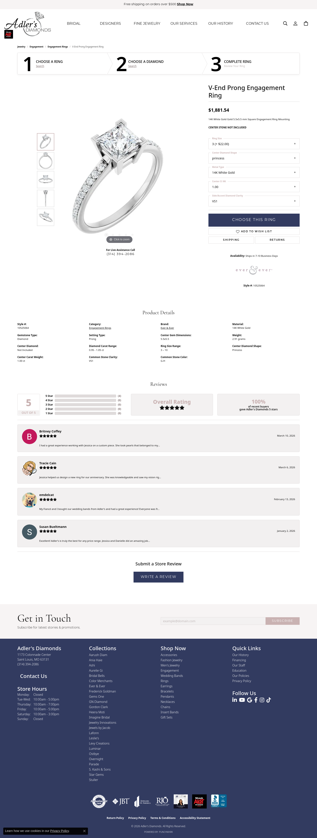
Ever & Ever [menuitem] (97, 686)
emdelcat (46, 495)
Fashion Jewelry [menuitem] (171, 660)
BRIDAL (73, 24)
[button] (285, 23)
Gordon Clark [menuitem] (98, 707)
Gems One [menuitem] (96, 696)
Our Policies (240, 676)
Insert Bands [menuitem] (170, 712)
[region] (119, 180)
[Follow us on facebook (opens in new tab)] (256, 700)
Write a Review (158, 577)
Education (239, 670)
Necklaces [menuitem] (168, 702)
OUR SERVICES (183, 24)
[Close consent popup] (84, 831)
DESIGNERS (110, 24)
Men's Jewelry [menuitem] (170, 665)
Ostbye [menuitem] (94, 754)
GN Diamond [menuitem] (98, 702)
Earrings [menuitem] (166, 686)
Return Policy (115, 818)
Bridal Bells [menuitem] (97, 676)
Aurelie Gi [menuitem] (96, 670)
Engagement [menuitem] (170, 670)
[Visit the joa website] (142, 801)
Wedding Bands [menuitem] (172, 676)
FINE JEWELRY (147, 24)
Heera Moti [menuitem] (97, 712)
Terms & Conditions (163, 818)
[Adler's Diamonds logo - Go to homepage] (27, 24)
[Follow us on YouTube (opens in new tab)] (242, 700)
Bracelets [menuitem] (167, 691)
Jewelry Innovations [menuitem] (102, 722)
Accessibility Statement (195, 818)
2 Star (49, 409)
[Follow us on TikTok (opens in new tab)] (268, 700)
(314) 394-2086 (120, 254)
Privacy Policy (241, 681)
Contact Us (33, 675)
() (119, 396)
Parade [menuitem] (94, 764)
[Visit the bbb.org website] (219, 801)
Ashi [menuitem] (92, 665)
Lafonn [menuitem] (94, 733)
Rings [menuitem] (164, 681)
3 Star (49, 404)
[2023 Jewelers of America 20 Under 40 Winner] (181, 801)
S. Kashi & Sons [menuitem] (100, 769)
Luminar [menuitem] (95, 748)
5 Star (49, 396)
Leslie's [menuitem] (94, 738)
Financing (239, 660)
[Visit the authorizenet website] (99, 801)
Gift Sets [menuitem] (166, 717)
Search (40, 66)
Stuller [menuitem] (93, 780)
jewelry (21, 46)
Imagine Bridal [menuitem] (99, 717)
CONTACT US (257, 24)
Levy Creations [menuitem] (99, 743)
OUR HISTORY (220, 24)
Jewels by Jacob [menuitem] (99, 728)
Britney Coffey (50, 431)
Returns (277, 240)
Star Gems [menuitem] (96, 775)
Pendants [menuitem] (167, 696)
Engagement (36, 46)
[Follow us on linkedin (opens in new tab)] (234, 700)
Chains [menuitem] (165, 707)
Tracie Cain (47, 463)
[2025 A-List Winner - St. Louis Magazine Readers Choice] (199, 801)
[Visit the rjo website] (162, 801)
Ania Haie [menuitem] (95, 660)
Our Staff (238, 665)
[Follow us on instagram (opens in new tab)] (262, 700)
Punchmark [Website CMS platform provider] (166, 831)
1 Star (49, 413)
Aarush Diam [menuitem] (98, 655)
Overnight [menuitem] (96, 759)
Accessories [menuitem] (169, 655)
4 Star (49, 400)
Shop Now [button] (185, 4)
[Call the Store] (28, 664)
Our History (240, 655)
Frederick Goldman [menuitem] (102, 691)
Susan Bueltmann (53, 527)
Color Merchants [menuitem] (100, 681)
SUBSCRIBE (282, 621)
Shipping (231, 240)
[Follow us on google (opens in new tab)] (249, 700)
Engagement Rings (58, 46)
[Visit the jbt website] (121, 801)
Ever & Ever (167, 327)
